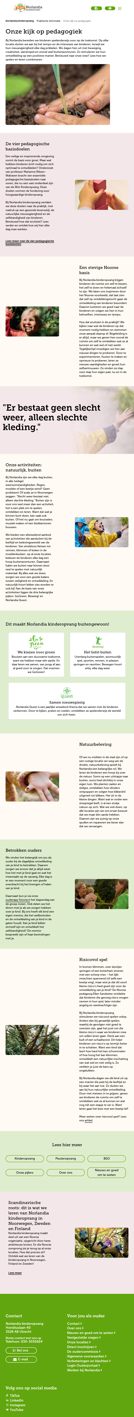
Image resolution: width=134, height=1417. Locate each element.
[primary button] (25, 1158)
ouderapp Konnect (18, 899)
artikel (88, 1120)
